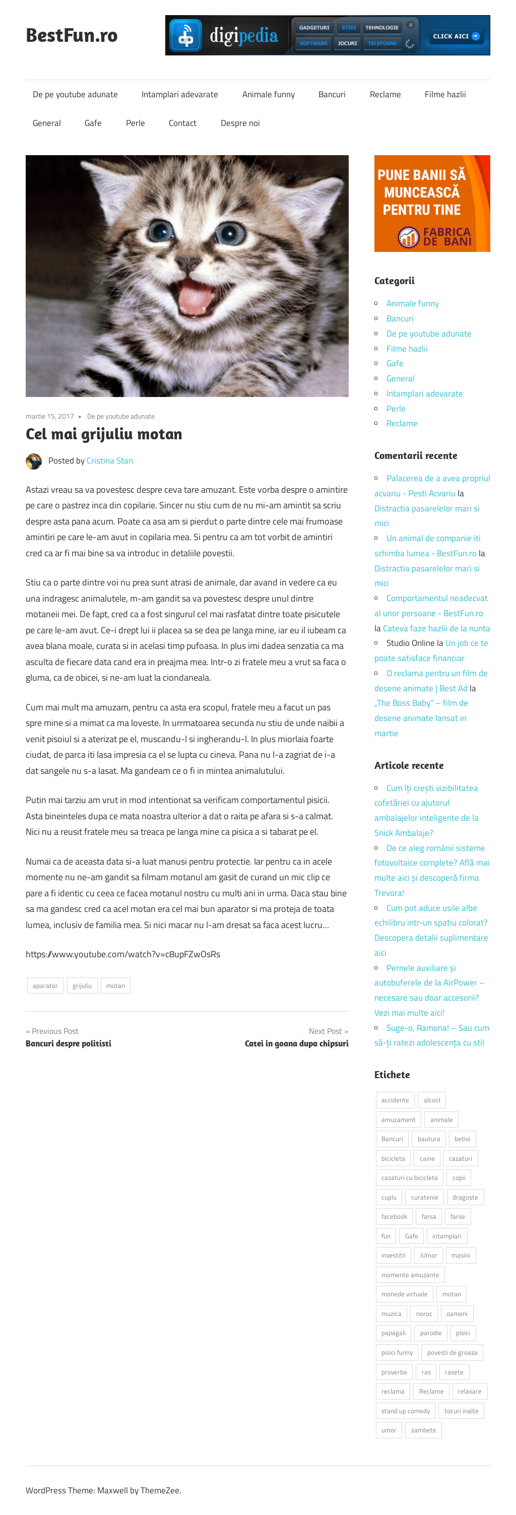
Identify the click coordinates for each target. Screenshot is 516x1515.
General (47, 122)
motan (115, 985)
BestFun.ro (72, 34)
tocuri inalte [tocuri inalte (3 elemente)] (461, 1411)
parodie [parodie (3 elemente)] (431, 1333)
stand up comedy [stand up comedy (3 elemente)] (405, 1411)
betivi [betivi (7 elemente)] (462, 1139)
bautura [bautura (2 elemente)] (429, 1139)
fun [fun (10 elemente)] (386, 1236)
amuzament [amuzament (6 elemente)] (398, 1119)
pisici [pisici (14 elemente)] (463, 1333)
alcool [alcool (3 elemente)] (432, 1100)
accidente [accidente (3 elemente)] (395, 1100)
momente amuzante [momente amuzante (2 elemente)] (410, 1275)
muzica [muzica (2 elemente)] (391, 1313)
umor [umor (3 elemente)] (389, 1430)
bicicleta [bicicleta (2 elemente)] (393, 1158)
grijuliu (82, 985)
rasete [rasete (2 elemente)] (454, 1372)
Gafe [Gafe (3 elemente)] (411, 1236)
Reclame (385, 94)
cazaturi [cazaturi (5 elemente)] (460, 1158)
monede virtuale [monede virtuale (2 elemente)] (404, 1294)
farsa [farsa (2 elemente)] (429, 1216)
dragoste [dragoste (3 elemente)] (465, 1197)
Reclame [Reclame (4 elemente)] (431, 1391)
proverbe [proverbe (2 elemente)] (394, 1372)
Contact (183, 122)
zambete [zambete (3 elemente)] (423, 1430)
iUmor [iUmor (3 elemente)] (428, 1255)
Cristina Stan (110, 460)
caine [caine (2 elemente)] (427, 1158)
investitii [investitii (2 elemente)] (393, 1255)
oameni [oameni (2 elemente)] (457, 1313)
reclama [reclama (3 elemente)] (393, 1391)
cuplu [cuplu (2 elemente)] (389, 1197)
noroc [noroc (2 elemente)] (424, 1313)
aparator (45, 985)
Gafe (93, 122)
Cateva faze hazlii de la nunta (436, 628)
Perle (135, 122)
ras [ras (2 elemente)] (426, 1372)
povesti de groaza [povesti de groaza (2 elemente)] (452, 1352)
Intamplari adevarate (180, 94)
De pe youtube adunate (75, 94)
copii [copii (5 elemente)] (459, 1177)
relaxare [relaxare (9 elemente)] (470, 1391)
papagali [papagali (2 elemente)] (393, 1333)
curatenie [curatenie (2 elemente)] (424, 1197)
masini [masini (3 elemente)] (461, 1255)
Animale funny (268, 94)
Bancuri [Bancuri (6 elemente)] (392, 1139)
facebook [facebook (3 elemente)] (394, 1216)
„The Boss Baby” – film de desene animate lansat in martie (421, 718)
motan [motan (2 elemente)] (451, 1294)
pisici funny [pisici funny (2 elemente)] (397, 1352)
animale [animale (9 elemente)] (441, 1119)
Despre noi (240, 122)
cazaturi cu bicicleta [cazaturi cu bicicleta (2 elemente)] (409, 1177)
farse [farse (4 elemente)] (457, 1216)
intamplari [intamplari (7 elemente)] (447, 1236)
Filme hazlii (445, 94)
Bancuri (332, 94)
